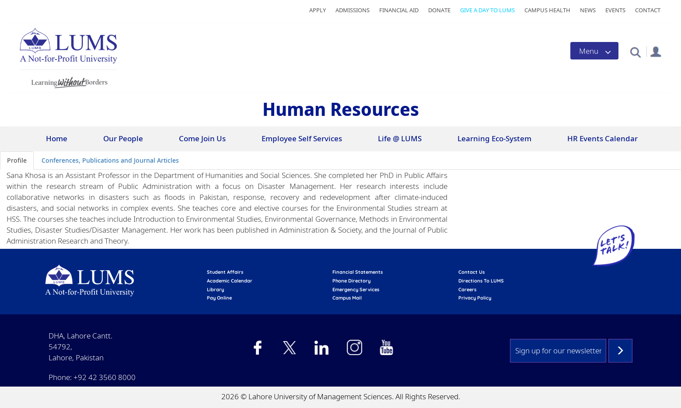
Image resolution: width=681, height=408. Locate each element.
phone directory (351, 281)
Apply (317, 10)
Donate (439, 10)
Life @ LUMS (400, 138)
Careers (467, 289)
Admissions (352, 10)
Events (615, 10)
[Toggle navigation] (594, 50)
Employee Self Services (302, 138)
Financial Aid (399, 10)
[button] (635, 51)
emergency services (355, 289)
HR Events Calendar (602, 138)
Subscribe (620, 351)
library (215, 289)
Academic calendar (229, 281)
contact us (471, 272)
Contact (647, 10)
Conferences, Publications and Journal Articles (110, 160)
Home (56, 138)
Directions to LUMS (481, 281)
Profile (17, 160)
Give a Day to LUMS (487, 10)
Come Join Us (202, 138)
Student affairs (225, 272)
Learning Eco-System (494, 138)
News (588, 10)
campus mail (347, 298)
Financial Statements (357, 272)
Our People (123, 138)
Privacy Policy (474, 298)
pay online (219, 298)
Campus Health (547, 10)
